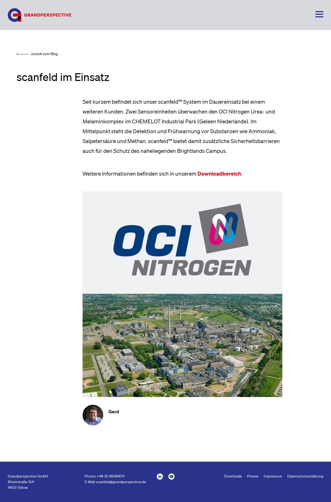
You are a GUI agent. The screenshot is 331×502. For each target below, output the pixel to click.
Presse (253, 476)
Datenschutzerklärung (305, 476)
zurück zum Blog (44, 53)
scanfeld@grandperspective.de (121, 481)
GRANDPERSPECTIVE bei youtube (171, 476)
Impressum (273, 476)
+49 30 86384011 (110, 476)
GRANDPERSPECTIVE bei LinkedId (160, 476)
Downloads (233, 476)
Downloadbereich (219, 173)
